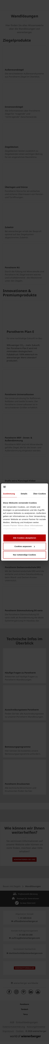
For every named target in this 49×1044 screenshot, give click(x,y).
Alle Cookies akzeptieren (24, 538)
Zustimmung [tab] (9, 494)
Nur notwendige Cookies (24, 555)
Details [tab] (24, 494)
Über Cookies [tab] (39, 494)
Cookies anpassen (24, 546)
